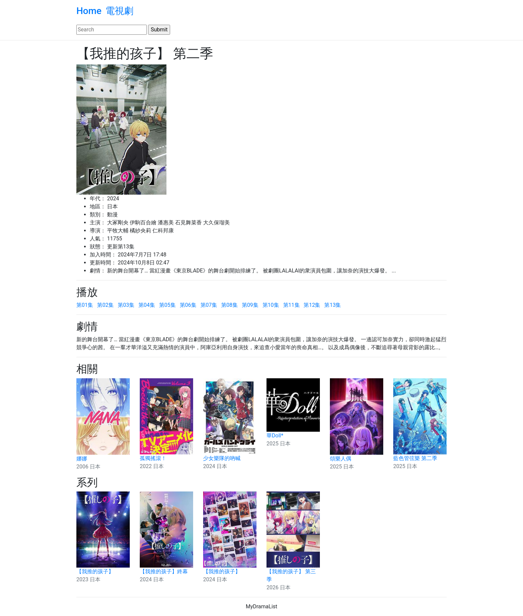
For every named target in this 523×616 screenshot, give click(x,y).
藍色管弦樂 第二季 (415, 458)
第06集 (188, 305)
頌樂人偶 (340, 458)
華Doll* (275, 435)
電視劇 (119, 10)
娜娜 (81, 458)
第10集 (271, 305)
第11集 (291, 305)
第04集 (146, 305)
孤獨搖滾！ (153, 458)
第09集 (250, 305)
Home (88, 10)
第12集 (312, 305)
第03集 (126, 305)
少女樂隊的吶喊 (221, 458)
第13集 (332, 305)
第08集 (229, 305)
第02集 (105, 305)
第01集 (84, 305)
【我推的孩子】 (95, 571)
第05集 (167, 305)
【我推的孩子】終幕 (164, 571)
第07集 (208, 305)
